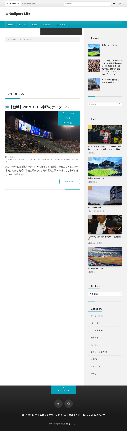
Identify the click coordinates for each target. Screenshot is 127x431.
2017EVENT (61, 24)
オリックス (21, 159)
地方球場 (94, 337)
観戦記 (69, 123)
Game (34, 24)
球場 (68, 118)
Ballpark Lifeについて (94, 415)
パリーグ (70, 113)
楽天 (73, 159)
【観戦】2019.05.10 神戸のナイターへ (39, 107)
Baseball (22, 24)
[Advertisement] (42, 67)
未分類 (92, 272)
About (46, 24)
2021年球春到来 (94, 207)
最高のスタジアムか (110, 45)
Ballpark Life (72, 424)
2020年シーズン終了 (96, 268)
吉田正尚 (67, 159)
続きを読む (69, 181)
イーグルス (12, 159)
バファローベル (57, 159)
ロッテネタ (103, 211)
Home (10, 24)
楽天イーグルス (96, 243)
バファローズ (32, 159)
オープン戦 (94, 211)
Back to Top (63, 390)
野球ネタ (93, 182)
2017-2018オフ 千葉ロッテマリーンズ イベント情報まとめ (51, 415)
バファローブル (44, 159)
